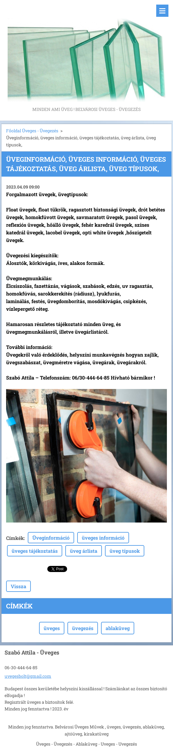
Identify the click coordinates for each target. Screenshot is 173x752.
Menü (162, 11)
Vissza (18, 586)
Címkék (15, 538)
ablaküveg (118, 628)
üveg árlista (83, 551)
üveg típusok (125, 551)
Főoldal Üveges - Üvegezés (32, 131)
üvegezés (82, 628)
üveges (52, 628)
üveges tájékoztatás (35, 551)
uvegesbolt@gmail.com (28, 676)
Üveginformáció (51, 537)
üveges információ (103, 537)
